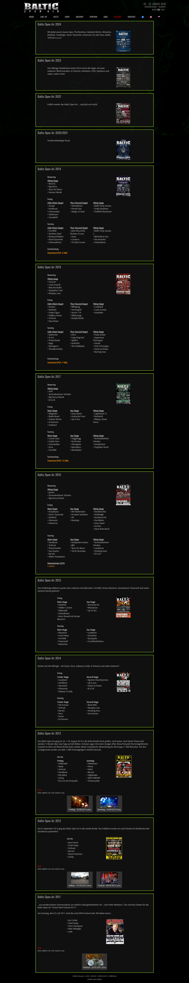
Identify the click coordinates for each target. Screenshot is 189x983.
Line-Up (43, 16)
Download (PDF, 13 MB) (57, 461)
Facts (56, 16)
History (118, 16)
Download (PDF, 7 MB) (57, 362)
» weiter (51, 566)
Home (33, 16)
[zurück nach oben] (94, 979)
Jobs (106, 16)
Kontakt (132, 16)
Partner (93, 16)
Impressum (113, 976)
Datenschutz (102, 976)
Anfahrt (79, 16)
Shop (67, 16)
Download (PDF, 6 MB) (57, 253)
